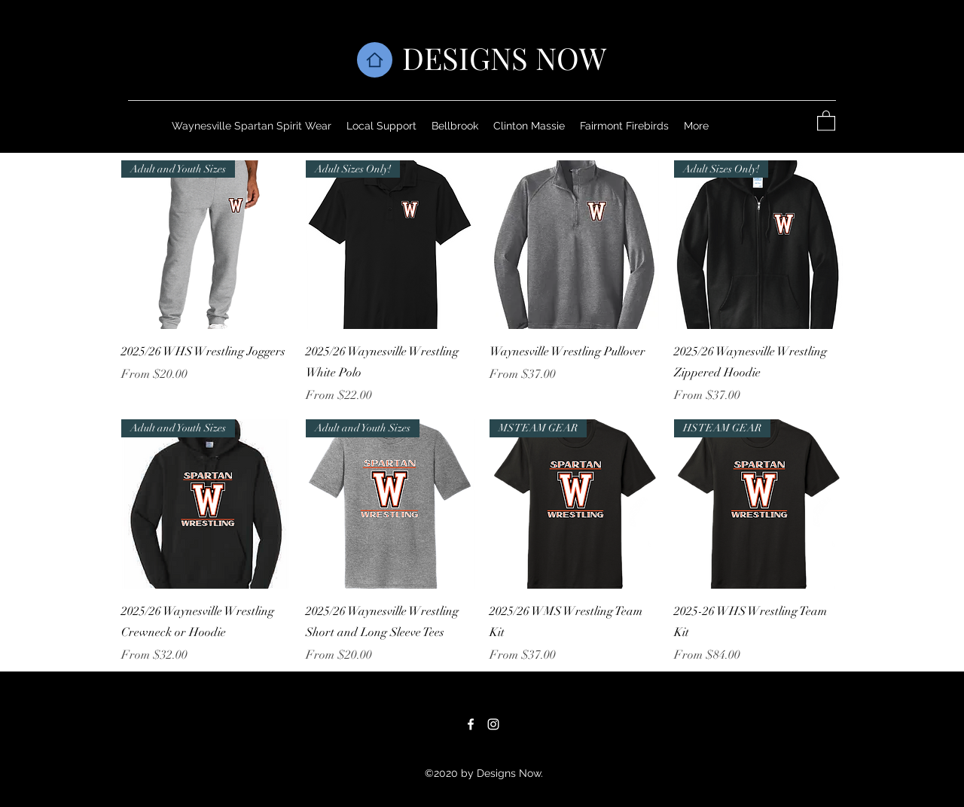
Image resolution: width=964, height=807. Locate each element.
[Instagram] (493, 724)
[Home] (374, 60)
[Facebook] (470, 724)
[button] (826, 120)
